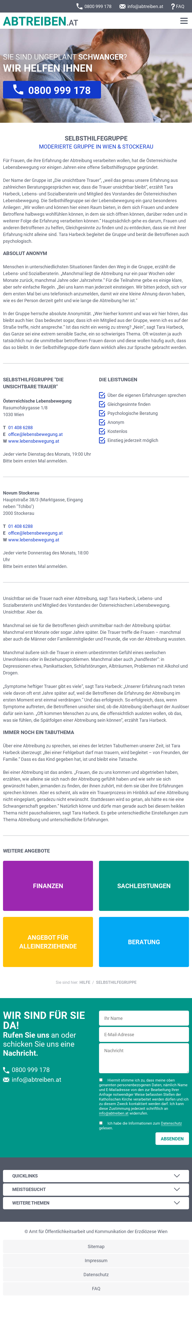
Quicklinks (25, 1175)
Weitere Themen (31, 1203)
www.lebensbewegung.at (33, 441)
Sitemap (96, 1246)
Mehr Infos (48, 886)
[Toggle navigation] (184, 21)
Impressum (96, 1260)
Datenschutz (171, 1123)
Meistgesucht (29, 1189)
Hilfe (85, 982)
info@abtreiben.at (145, 6)
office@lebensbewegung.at (35, 434)
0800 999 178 (98, 6)
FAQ (180, 6)
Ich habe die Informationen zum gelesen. (140, 1125)
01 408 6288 (20, 427)
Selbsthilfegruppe (116, 982)
